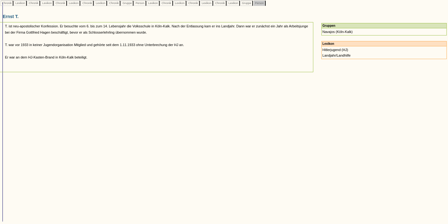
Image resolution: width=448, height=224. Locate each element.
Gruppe (127, 3)
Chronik (6, 3)
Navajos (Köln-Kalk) (337, 32)
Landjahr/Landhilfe (336, 55)
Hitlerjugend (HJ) (335, 50)
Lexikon (20, 3)
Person (140, 3)
